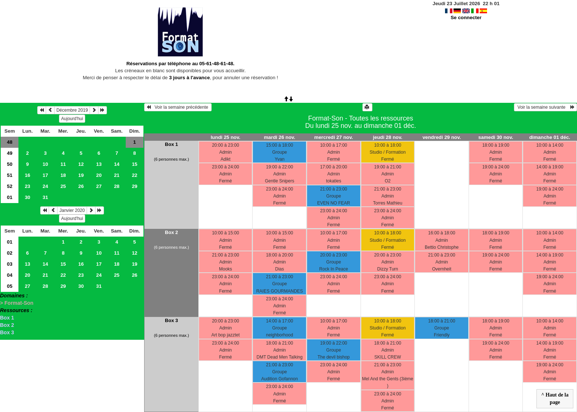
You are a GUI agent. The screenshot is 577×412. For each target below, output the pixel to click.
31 (45, 197)
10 (45, 164)
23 (27, 186)
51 (10, 175)
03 (10, 264)
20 (99, 175)
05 (10, 286)
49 (10, 153)
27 (99, 186)
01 (10, 197)
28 (116, 186)
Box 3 (7, 332)
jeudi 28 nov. (388, 137)
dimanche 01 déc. (549, 137)
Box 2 (7, 325)
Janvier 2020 (72, 210)
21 (116, 175)
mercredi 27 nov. (333, 137)
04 (10, 275)
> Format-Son (17, 303)
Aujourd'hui (72, 118)
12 (81, 164)
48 (10, 142)
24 (45, 186)
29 (135, 186)
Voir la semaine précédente (177, 107)
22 (135, 175)
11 (63, 164)
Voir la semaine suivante (545, 107)
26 (81, 186)
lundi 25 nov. (225, 137)
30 (27, 197)
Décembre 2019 (72, 110)
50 (10, 164)
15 (135, 164)
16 (27, 175)
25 (63, 186)
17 (45, 175)
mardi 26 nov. (279, 137)
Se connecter (466, 17)
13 (99, 164)
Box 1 (7, 318)
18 (63, 175)
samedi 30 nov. (495, 137)
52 (10, 186)
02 (10, 253)
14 (116, 164)
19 (81, 175)
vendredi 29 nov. (442, 137)
